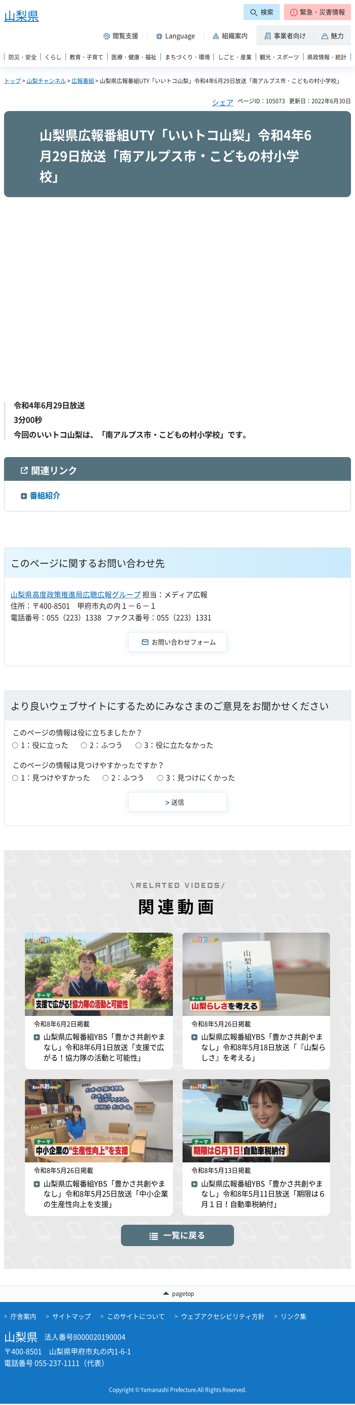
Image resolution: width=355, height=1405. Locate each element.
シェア (223, 102)
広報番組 (83, 80)
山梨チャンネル (46, 80)
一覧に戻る (184, 1236)
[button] (317, 12)
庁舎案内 (23, 1317)
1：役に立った (44, 745)
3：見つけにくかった (200, 777)
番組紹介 (45, 495)
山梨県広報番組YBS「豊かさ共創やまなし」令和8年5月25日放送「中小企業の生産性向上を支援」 (105, 1195)
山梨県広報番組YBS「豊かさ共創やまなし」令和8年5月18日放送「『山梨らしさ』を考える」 (263, 1048)
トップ (12, 80)
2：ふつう (106, 745)
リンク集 (293, 1317)
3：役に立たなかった (178, 745)
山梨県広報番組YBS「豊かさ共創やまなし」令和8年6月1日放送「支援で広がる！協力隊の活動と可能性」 (104, 1048)
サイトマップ (71, 1317)
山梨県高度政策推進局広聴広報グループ (75, 594)
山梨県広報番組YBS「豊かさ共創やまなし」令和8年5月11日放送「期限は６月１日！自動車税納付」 (263, 1195)
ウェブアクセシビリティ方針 (223, 1317)
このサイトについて (136, 1317)
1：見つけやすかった (55, 777)
